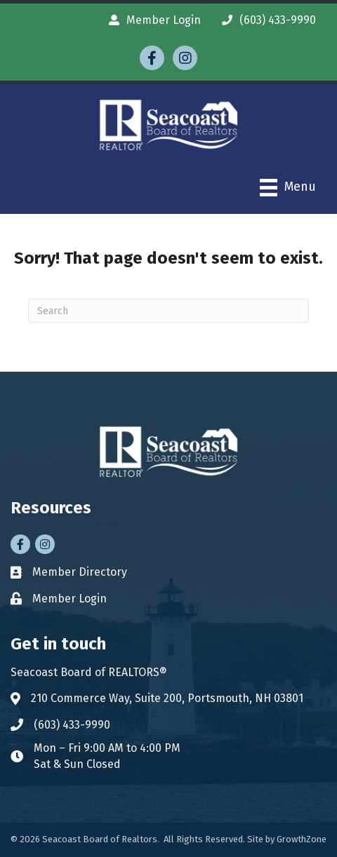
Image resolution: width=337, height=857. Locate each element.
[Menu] (287, 187)
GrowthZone (301, 839)
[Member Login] (151, 20)
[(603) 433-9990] (265, 20)
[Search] (168, 311)
